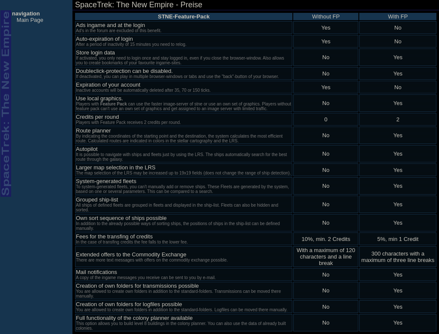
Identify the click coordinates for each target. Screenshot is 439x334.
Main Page (30, 20)
